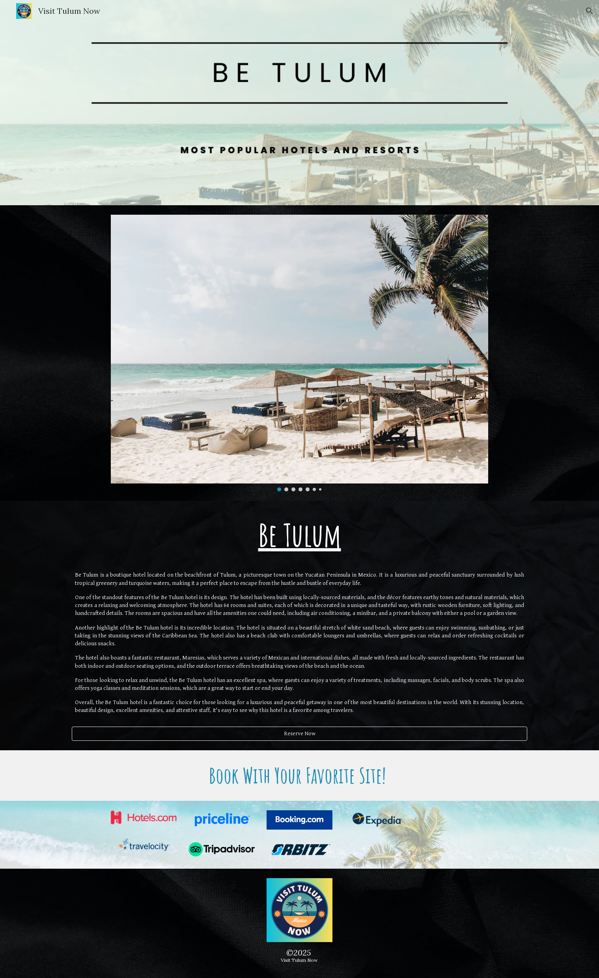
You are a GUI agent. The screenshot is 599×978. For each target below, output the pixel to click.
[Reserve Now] (299, 734)
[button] (589, 11)
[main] (299, 534)
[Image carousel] (299, 353)
